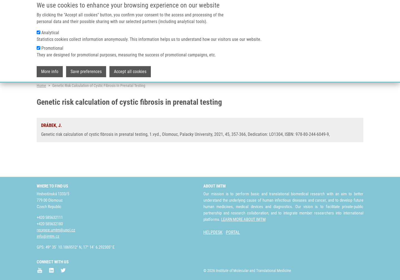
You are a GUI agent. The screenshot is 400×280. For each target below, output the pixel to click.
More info (49, 66)
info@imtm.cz (48, 236)
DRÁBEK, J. (51, 147)
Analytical (50, 27)
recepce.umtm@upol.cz (56, 230)
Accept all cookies (130, 66)
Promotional (52, 43)
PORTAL (233, 232)
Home (41, 107)
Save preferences (86, 66)
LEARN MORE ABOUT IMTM (243, 219)
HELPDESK (212, 232)
